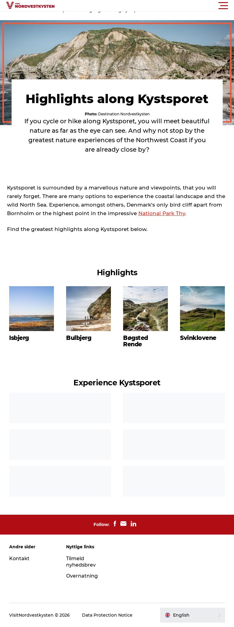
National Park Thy (161, 213)
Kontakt (19, 558)
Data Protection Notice (107, 615)
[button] (144, 5)
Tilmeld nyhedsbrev (81, 562)
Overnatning (82, 576)
